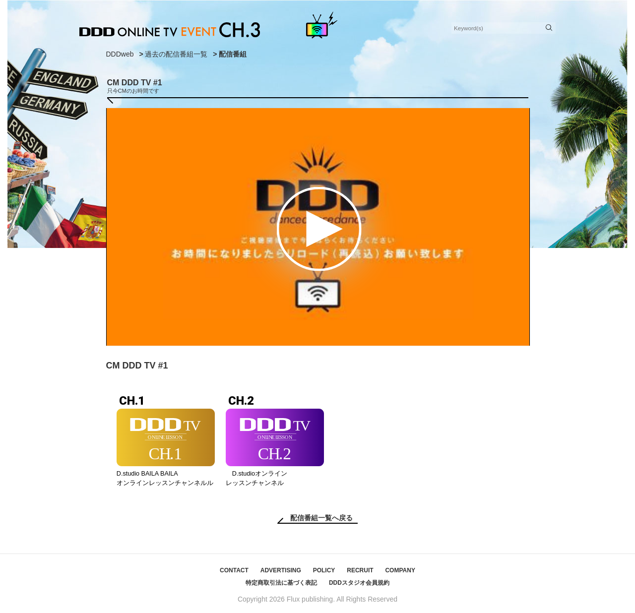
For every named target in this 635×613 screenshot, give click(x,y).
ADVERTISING (280, 570)
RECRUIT (360, 570)
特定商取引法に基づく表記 (281, 582)
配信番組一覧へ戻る (321, 518)
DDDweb (120, 54)
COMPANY (400, 570)
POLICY (324, 570)
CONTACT (234, 570)
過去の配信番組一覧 (176, 54)
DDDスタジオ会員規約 (359, 582)
